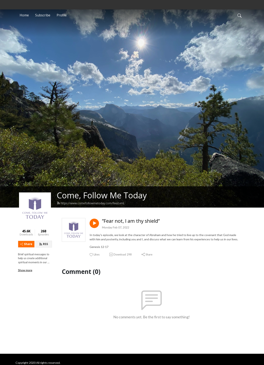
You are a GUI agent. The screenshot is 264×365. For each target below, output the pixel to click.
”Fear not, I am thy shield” (131, 221)
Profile (62, 15)
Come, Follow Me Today (102, 195)
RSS (43, 244)
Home (24, 15)
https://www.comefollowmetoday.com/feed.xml (90, 203)
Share (26, 244)
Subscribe (42, 15)
